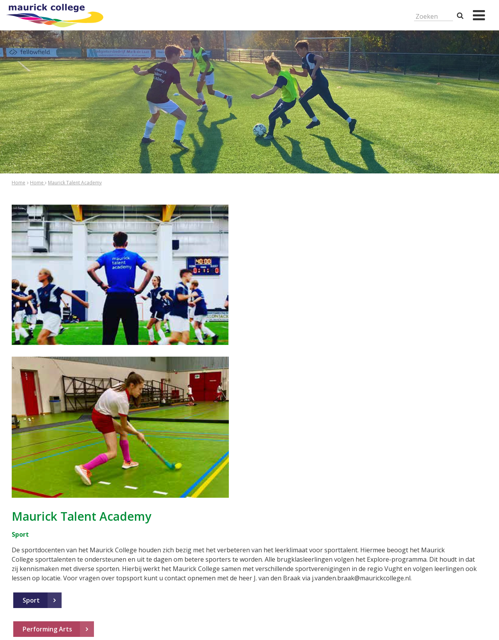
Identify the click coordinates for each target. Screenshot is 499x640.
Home (18, 182)
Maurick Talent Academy (75, 182)
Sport (31, 600)
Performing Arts (47, 629)
